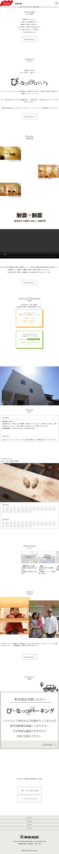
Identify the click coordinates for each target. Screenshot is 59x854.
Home (29, 818)
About (29, 825)
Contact (29, 828)
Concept (29, 821)
